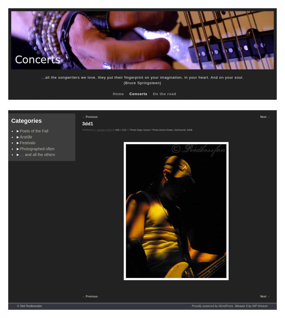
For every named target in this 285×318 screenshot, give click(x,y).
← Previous (89, 116)
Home (118, 94)
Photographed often (37, 149)
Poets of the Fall (34, 131)
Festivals (28, 143)
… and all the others (37, 154)
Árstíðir (26, 137)
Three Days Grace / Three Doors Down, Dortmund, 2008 (161, 130)
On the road (164, 94)
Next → (265, 116)
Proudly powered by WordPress (212, 306)
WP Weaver (260, 306)
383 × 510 (120, 130)
